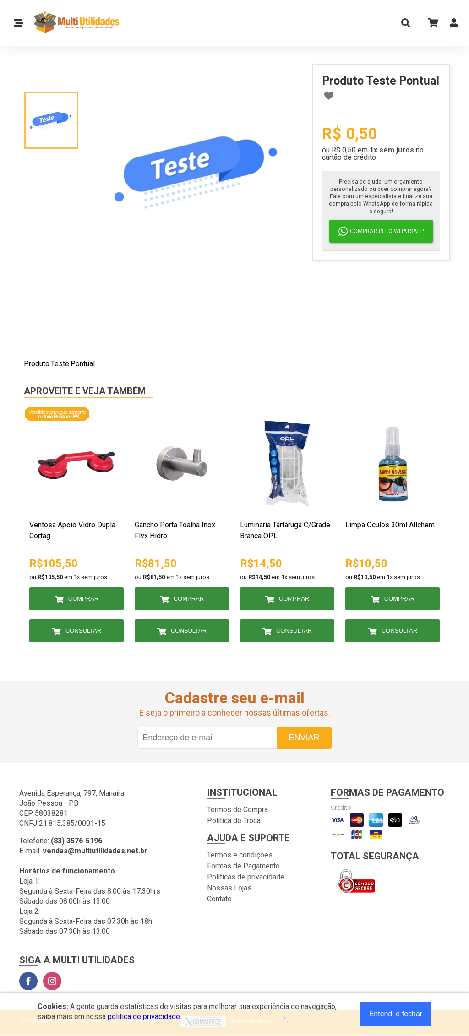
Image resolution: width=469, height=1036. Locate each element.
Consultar (83, 630)
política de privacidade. (144, 1016)
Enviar (304, 737)
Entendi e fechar (396, 1014)
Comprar (83, 598)
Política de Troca (234, 820)
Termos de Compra (237, 809)
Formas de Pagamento (243, 866)
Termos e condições (240, 855)
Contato (219, 899)
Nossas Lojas (229, 888)
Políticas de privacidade (245, 877)
